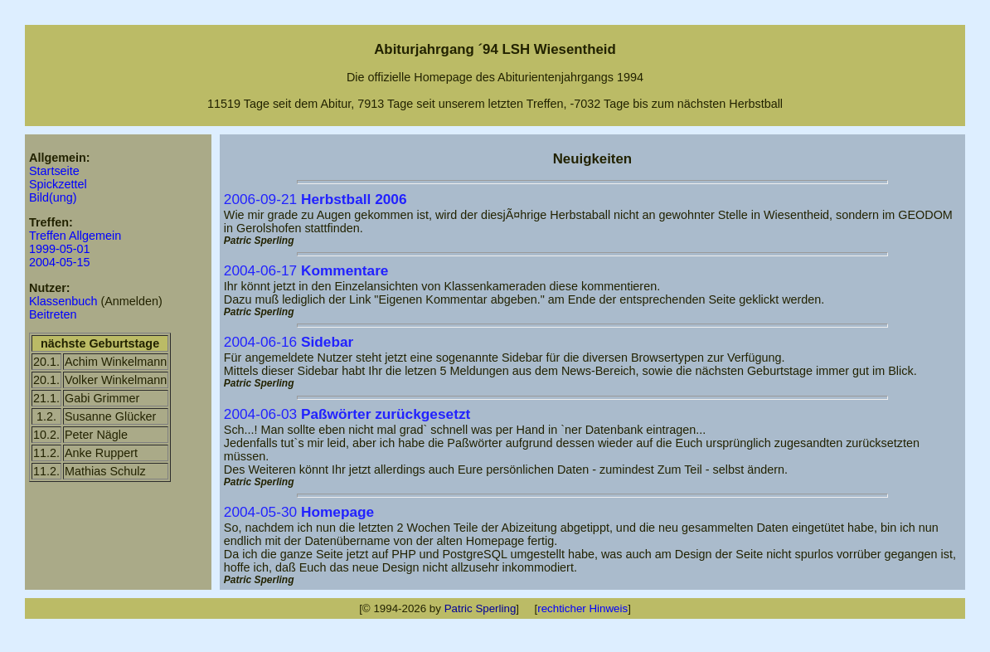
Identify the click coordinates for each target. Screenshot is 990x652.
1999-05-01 (59, 248)
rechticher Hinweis (582, 608)
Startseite (54, 171)
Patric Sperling (480, 608)
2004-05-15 (59, 262)
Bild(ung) (53, 197)
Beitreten (53, 314)
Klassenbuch (63, 301)
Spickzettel (58, 184)
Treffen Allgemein (75, 235)
